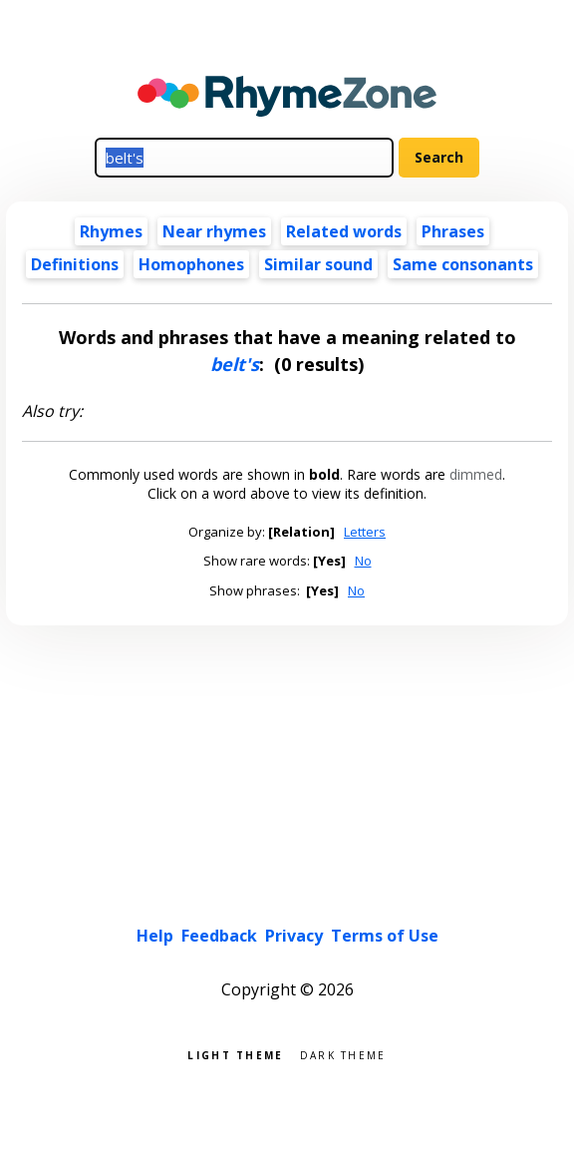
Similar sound (318, 264)
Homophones (191, 264)
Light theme (235, 1053)
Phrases (453, 231)
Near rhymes (214, 231)
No (363, 561)
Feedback (219, 936)
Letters (365, 532)
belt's (234, 364)
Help (155, 936)
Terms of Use (384, 936)
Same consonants (463, 264)
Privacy (294, 936)
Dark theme (343, 1053)
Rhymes (111, 231)
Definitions (75, 264)
